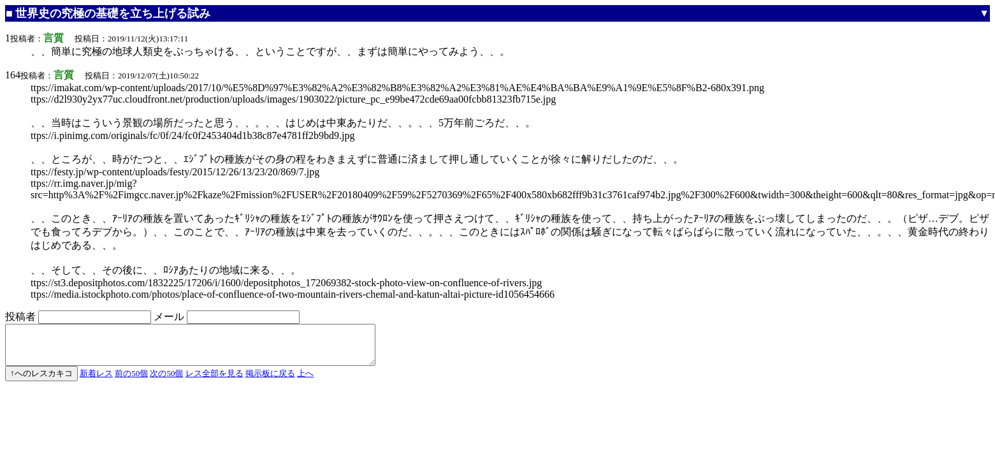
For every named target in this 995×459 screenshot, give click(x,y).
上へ (305, 381)
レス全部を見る (214, 381)
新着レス (96, 381)
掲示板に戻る (270, 381)
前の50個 (131, 381)
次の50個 (166, 381)
